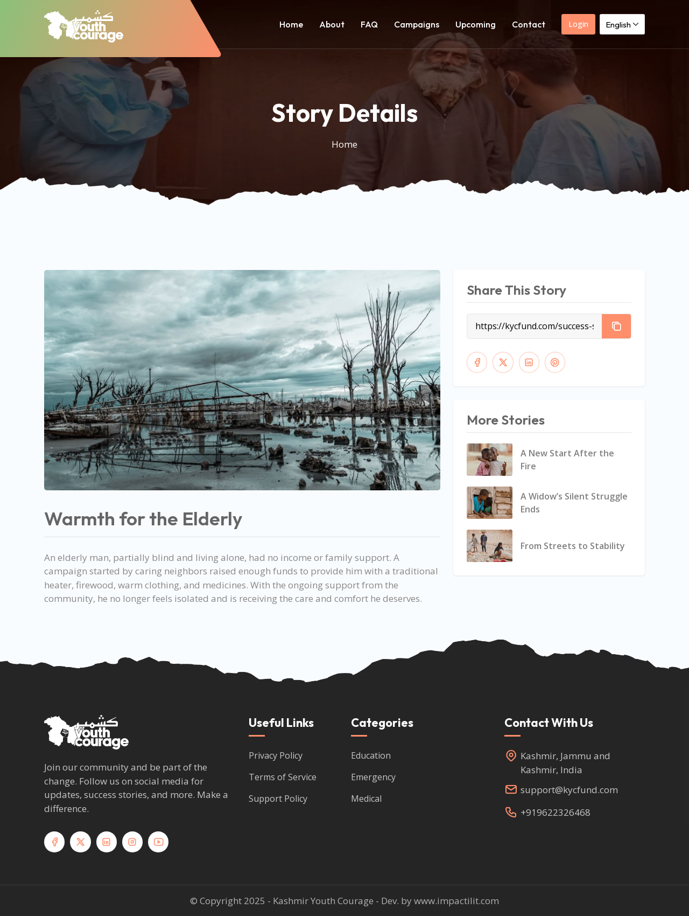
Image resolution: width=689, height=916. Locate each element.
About (331, 24)
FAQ (369, 24)
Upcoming (475, 24)
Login (578, 24)
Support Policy (278, 798)
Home (291, 24)
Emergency (373, 776)
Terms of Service (283, 776)
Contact (528, 24)
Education (371, 755)
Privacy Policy (276, 755)
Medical (366, 798)
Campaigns (416, 24)
